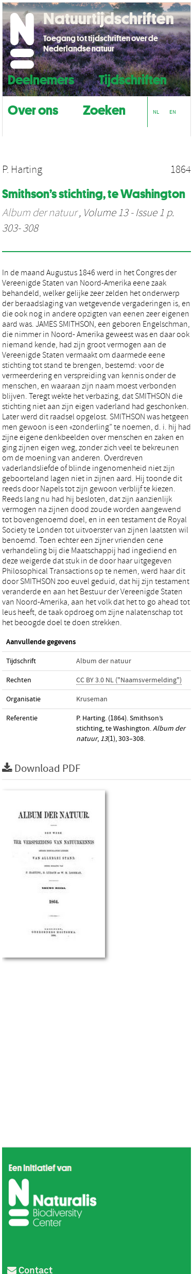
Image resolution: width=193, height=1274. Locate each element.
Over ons (33, 108)
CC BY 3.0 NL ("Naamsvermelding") (129, 680)
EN (172, 112)
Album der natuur (39, 213)
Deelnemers (41, 78)
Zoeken (104, 108)
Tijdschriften (133, 78)
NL (156, 112)
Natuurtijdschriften (108, 18)
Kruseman (92, 699)
